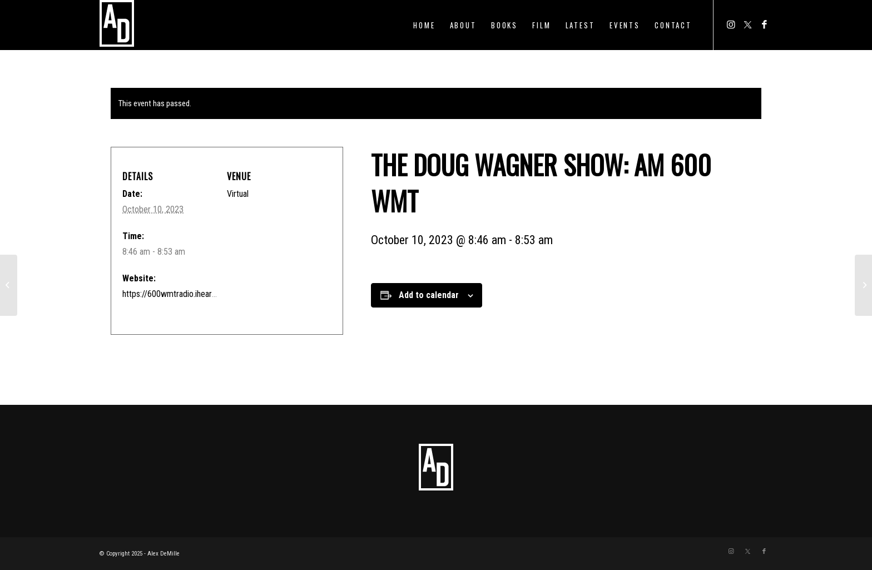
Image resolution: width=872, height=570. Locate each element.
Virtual (238, 194)
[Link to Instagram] (730, 24)
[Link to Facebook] (764, 24)
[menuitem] (424, 25)
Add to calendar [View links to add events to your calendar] (429, 295)
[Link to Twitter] (747, 24)
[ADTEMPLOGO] (117, 25)
